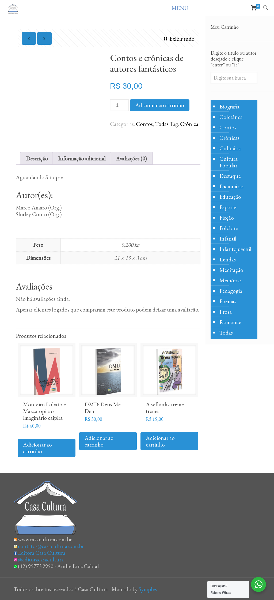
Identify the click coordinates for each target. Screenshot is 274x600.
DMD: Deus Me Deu (103, 408)
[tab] (37, 158)
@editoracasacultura (41, 559)
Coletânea (231, 117)
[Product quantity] (119, 105)
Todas (162, 124)
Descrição (37, 158)
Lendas (227, 259)
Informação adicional (82, 158)
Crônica (189, 124)
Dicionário (231, 186)
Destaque (230, 175)
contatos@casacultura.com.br (51, 546)
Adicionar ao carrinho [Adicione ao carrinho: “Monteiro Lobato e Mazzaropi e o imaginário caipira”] (37, 448)
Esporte (228, 207)
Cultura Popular (228, 162)
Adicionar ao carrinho (159, 105)
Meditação (231, 269)
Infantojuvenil (235, 249)
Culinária (230, 148)
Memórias (230, 280)
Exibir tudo (177, 38)
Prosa (225, 311)
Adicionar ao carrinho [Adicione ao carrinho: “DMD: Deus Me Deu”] (99, 441)
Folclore (228, 228)
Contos (144, 124)
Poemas (227, 301)
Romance (230, 322)
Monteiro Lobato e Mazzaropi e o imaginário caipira (44, 411)
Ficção (226, 217)
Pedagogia (230, 290)
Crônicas (229, 137)
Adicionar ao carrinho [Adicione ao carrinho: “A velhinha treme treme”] (160, 441)
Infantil (228, 238)
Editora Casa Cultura (41, 552)
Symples (148, 589)
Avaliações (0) (131, 158)
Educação (230, 196)
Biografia (229, 106)
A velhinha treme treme (165, 408)
